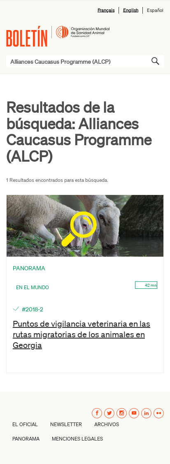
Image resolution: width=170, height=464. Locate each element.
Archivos (106, 424)
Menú (154, 33)
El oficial (25, 424)
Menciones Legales (77, 439)
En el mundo (32, 287)
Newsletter (66, 424)
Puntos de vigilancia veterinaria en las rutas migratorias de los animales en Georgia (81, 334)
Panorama (26, 439)
